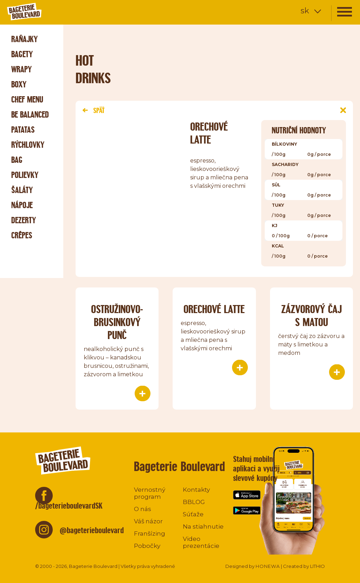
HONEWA (268, 566)
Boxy (18, 84)
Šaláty (22, 190)
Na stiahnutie (203, 526)
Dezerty (23, 220)
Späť (93, 110)
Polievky (24, 175)
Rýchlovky (27, 145)
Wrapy (21, 69)
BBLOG (194, 501)
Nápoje (22, 205)
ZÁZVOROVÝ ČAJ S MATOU (311, 316)
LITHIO (317, 566)
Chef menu (27, 99)
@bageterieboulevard (92, 530)
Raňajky (24, 39)
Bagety (22, 54)
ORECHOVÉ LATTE (214, 309)
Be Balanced (30, 115)
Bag (16, 160)
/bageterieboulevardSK (69, 505)
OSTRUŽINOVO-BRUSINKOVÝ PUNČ (117, 322)
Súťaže (193, 514)
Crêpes (21, 235)
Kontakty (196, 489)
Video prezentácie (201, 542)
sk (305, 10)
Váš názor (148, 521)
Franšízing (149, 533)
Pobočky (147, 545)
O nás (142, 508)
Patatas (23, 130)
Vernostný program (149, 493)
